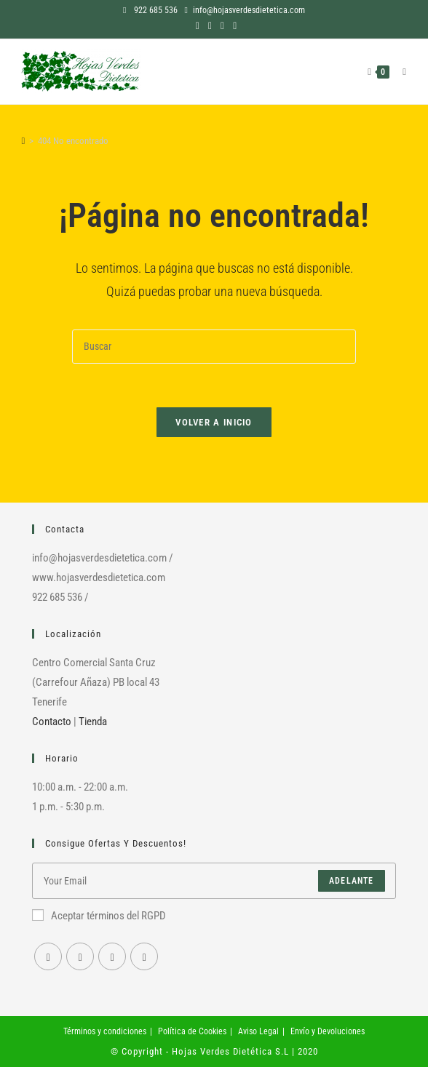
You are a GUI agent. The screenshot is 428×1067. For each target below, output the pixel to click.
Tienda (93, 721)
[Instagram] (80, 956)
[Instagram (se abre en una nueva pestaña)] (210, 25)
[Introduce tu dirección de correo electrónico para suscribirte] (213, 881)
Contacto (51, 721)
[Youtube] (112, 956)
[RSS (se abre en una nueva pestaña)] (233, 25)
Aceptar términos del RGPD (99, 915)
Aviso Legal (258, 1031)
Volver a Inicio (214, 422)
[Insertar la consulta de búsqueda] (214, 346)
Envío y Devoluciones (327, 1031)
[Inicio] (23, 140)
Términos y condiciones (104, 1031)
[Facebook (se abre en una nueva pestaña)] (197, 25)
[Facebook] (48, 956)
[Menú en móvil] (399, 71)
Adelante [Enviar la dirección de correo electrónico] (351, 881)
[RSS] (144, 956)
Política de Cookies (192, 1031)
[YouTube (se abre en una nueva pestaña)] (222, 25)
